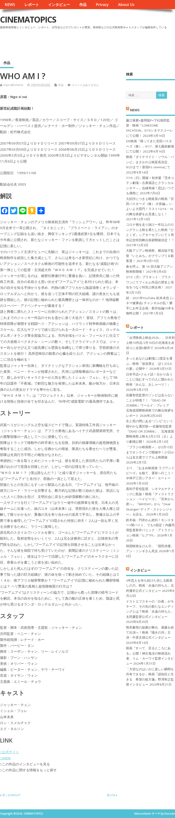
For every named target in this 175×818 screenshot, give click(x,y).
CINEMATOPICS (28, 19)
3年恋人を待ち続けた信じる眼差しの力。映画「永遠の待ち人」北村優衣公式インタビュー (150, 585)
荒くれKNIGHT (11, 795)
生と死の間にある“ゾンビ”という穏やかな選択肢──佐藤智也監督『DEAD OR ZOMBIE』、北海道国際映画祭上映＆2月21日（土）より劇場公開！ (150, 431)
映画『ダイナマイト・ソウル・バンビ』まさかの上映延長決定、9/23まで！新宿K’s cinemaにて (150, 162)
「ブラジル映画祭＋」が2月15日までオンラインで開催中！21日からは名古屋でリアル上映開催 (150, 452)
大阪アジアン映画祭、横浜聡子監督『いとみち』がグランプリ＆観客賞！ (150, 256)
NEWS (10, 4)
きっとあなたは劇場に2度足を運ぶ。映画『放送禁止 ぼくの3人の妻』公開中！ (149, 363)
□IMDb (5, 758)
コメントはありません (85, 85)
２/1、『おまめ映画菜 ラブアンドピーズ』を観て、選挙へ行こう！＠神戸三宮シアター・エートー (150, 473)
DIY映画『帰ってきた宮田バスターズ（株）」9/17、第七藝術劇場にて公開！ (150, 146)
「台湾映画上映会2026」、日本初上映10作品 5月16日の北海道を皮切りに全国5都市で (150, 343)
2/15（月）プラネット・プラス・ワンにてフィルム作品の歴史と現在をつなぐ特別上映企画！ (150, 282)
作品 (83, 4)
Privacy (102, 4)
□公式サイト (9, 752)
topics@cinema (13, 85)
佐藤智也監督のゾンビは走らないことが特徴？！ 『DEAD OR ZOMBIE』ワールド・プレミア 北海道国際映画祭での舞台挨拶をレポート (150, 405)
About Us (126, 4)
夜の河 (111, 795)
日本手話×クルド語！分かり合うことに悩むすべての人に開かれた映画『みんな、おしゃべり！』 (150, 379)
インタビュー (59, 4)
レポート (31, 4)
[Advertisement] (88, 43)
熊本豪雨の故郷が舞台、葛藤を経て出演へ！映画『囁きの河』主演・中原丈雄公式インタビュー (150, 632)
